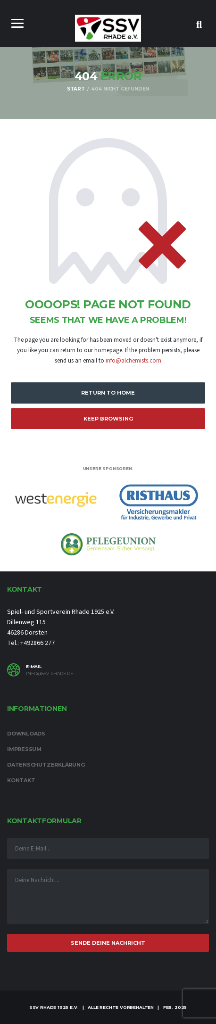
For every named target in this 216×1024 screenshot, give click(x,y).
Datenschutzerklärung (46, 764)
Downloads (26, 733)
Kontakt (21, 780)
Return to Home (108, 392)
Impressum (24, 749)
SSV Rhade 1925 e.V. (54, 1007)
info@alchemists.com (133, 360)
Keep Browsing (108, 418)
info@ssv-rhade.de (49, 673)
